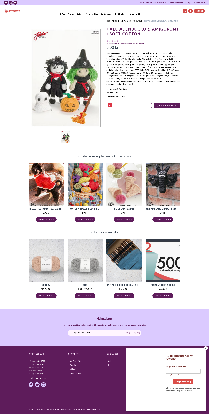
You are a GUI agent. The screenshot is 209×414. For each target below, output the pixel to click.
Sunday (46, 285)
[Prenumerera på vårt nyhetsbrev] (105, 333)
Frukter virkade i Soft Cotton (86, 208)
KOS (85, 285)
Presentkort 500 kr (163, 285)
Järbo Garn (120, 97)
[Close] (206, 365)
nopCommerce (94, 409)
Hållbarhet (73, 369)
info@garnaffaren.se (37, 378)
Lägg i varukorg (167, 105)
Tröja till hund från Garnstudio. (49, 208)
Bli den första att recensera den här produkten (125, 44)
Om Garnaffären (76, 361)
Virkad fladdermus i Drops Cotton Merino (172, 208)
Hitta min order (199, 3)
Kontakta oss (75, 373)
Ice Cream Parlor (123, 208)
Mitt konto (151, 361)
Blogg (110, 365)
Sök (109, 361)
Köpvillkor (73, 365)
